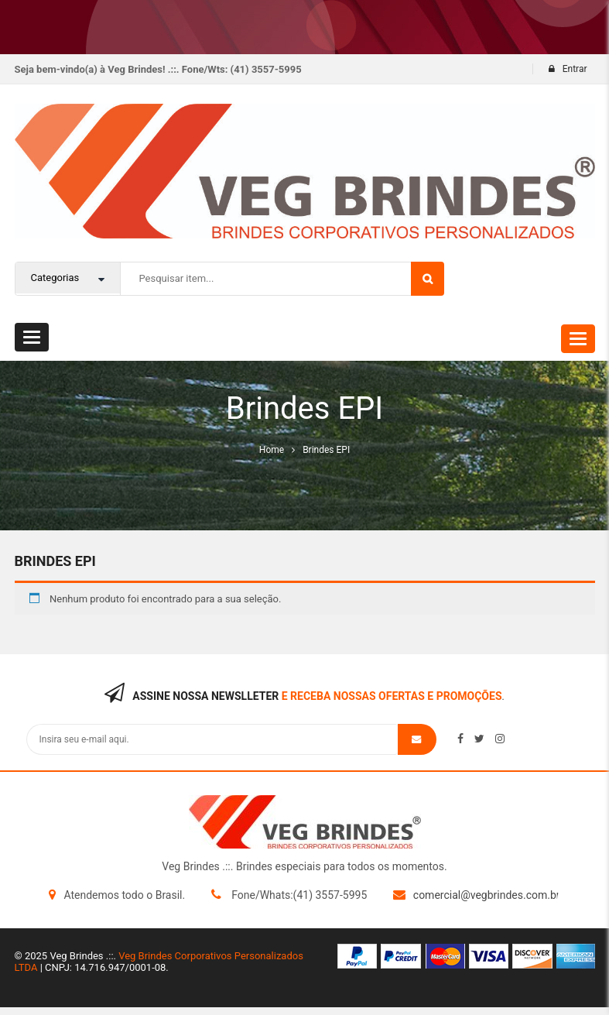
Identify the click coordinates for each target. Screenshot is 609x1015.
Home (271, 449)
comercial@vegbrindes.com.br (486, 895)
